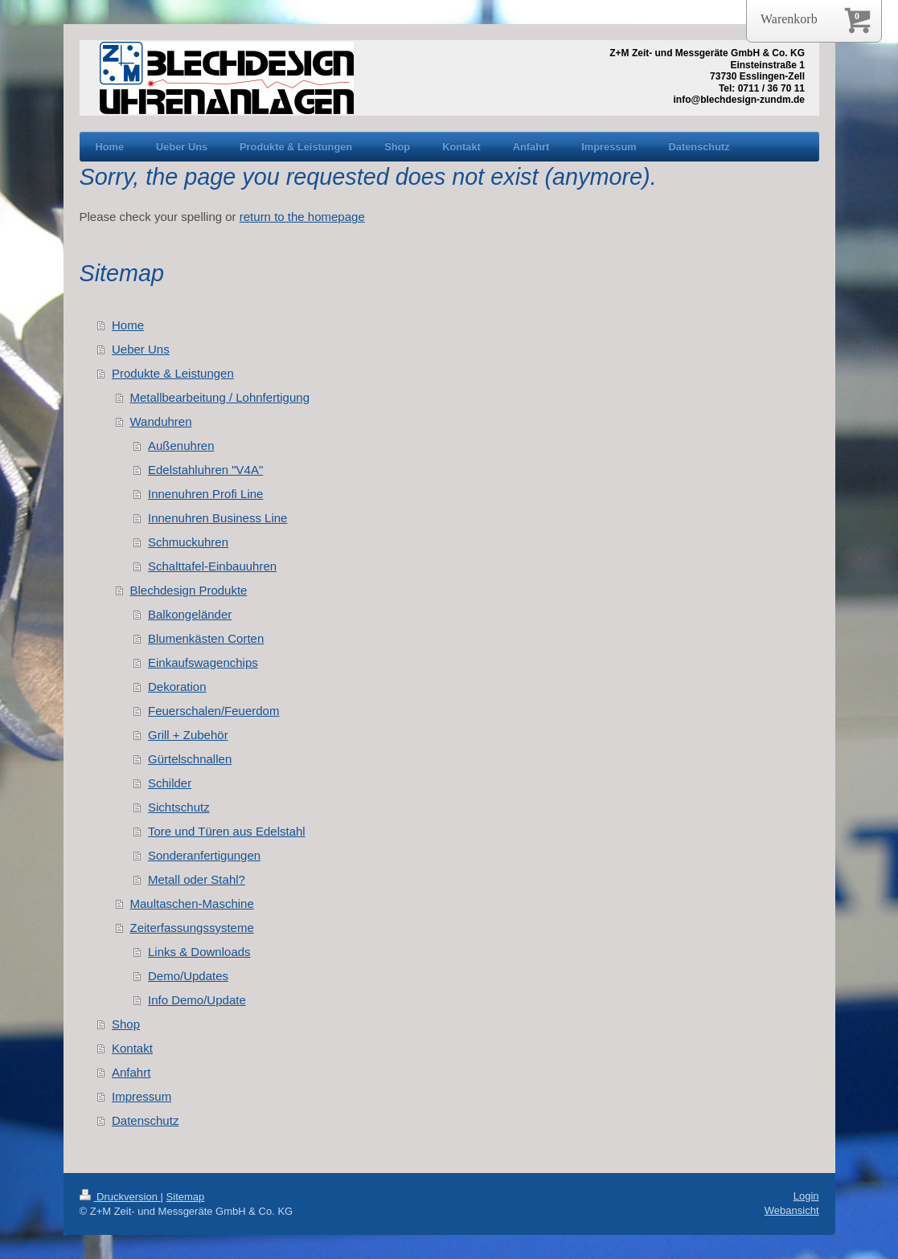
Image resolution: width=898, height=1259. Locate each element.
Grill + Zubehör (188, 735)
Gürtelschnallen (190, 759)
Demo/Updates (188, 976)
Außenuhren (181, 445)
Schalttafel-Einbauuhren (212, 566)
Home (128, 325)
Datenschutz (145, 1120)
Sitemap (185, 1197)
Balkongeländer (190, 614)
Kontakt (132, 1048)
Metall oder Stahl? (196, 879)
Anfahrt (131, 1072)
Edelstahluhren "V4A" (205, 469)
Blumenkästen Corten (206, 638)
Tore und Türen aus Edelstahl (226, 831)
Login (806, 1196)
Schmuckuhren (188, 542)
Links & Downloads (199, 952)
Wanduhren (161, 421)
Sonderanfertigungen (204, 855)
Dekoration (177, 686)
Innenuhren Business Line (217, 518)
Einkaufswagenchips (203, 662)
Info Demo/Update (197, 1000)
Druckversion (120, 1197)
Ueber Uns (141, 349)
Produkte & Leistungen (173, 373)
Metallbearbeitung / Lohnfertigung (220, 397)
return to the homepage (302, 216)
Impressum (141, 1096)
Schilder (169, 783)
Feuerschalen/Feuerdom (213, 710)
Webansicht (792, 1210)
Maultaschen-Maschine (192, 903)
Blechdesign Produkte (189, 590)
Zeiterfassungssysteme (192, 927)
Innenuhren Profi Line (205, 494)
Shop (126, 1024)
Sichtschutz (179, 807)
